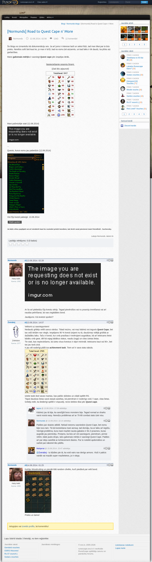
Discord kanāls (130, 126)
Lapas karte (120, 548)
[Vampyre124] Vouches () (134, 81)
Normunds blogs (73, 24)
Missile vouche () (134, 88)
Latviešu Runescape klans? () (134, 66)
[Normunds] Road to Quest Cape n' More (40, 31)
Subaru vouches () (134, 73)
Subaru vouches (11, 557)
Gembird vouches (12, 547)
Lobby (7, 17)
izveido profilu (28, 526)
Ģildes (41, 17)
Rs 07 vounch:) (10, 554)
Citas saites (41, 2)
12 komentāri (71, 38)
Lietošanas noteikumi (124, 545)
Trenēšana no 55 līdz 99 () (134, 57)
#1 (26, 260)
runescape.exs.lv (26, 2)
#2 (26, 322)
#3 (26, 465)
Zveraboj (11, 322)
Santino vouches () (134, 95)
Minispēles (24, 17)
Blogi (63, 24)
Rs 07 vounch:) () (134, 101)
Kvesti (14, 17)
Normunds (18, 38)
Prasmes (34, 17)
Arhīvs (49, 17)
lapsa (39, 408)
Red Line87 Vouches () (134, 107)
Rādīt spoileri (14, 222)
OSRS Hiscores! (11, 551)
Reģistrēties (102, 2)
